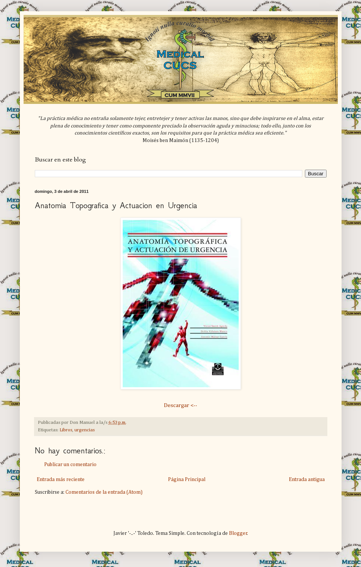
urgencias (84, 430)
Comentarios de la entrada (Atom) (104, 492)
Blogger (238, 533)
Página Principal (186, 479)
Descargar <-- (180, 405)
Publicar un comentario (70, 464)
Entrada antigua (307, 479)
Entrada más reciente (61, 479)
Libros (65, 430)
